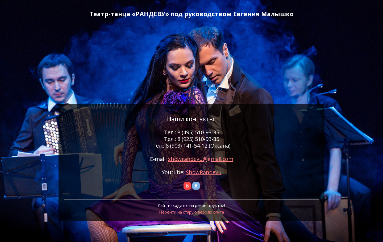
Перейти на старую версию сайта (191, 212)
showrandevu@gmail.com (200, 158)
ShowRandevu (204, 172)
